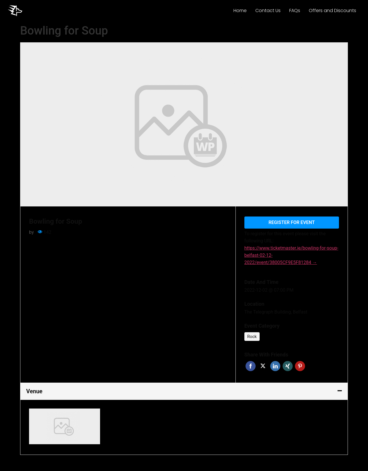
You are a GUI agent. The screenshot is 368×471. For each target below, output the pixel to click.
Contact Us (268, 10)
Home (240, 10)
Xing (288, 366)
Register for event (292, 222)
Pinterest (300, 366)
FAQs (294, 10)
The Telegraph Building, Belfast (275, 312)
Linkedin (275, 366)
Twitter (263, 366)
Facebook (251, 366)
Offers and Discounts (332, 10)
